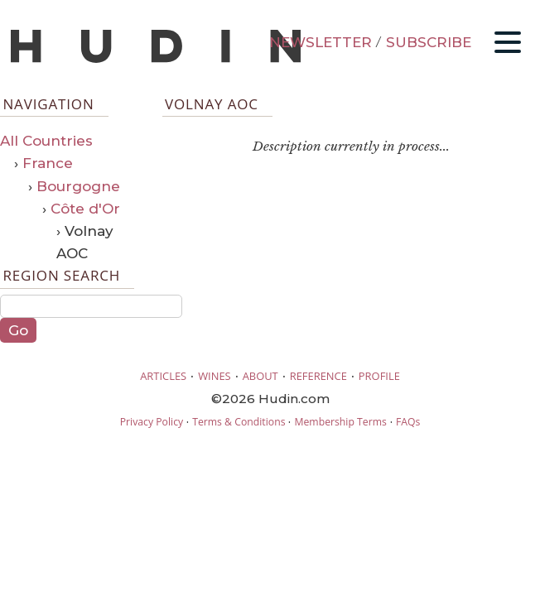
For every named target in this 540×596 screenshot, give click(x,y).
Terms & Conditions (238, 422)
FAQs (408, 422)
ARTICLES (163, 375)
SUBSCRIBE (428, 42)
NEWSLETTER (320, 42)
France (47, 163)
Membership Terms (340, 422)
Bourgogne (78, 186)
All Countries (46, 140)
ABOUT (260, 375)
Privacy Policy (151, 422)
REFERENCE (318, 375)
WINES (214, 375)
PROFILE (379, 375)
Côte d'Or (85, 208)
